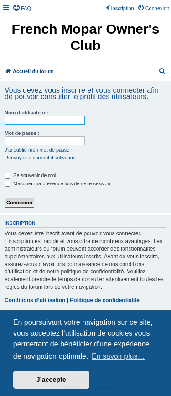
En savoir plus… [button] (118, 356)
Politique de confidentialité (105, 300)
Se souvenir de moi (30, 175)
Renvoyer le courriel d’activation (40, 157)
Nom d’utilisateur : (27, 112)
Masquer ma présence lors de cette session (57, 183)
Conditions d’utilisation (35, 300)
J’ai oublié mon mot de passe (37, 150)
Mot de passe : (22, 133)
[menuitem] (22, 8)
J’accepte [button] (51, 379)
